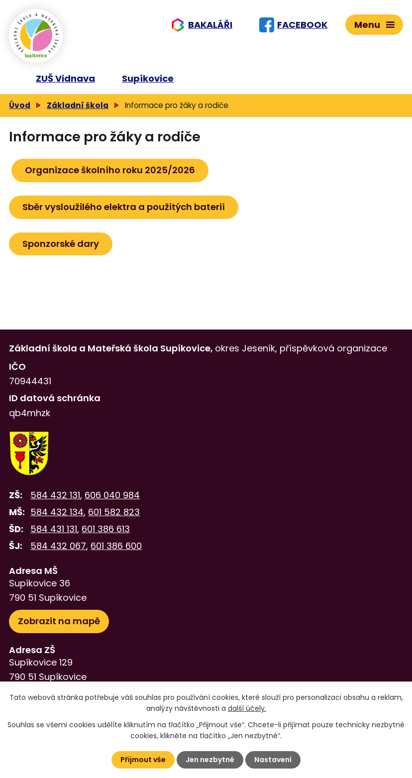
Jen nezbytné (210, 760)
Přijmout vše (143, 760)
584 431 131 (53, 529)
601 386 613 (106, 529)
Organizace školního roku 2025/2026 (110, 170)
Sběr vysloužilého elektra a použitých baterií (123, 207)
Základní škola (77, 105)
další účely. (247, 708)
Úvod (19, 105)
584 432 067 (58, 546)
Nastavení (273, 760)
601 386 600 (116, 546)
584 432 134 (57, 512)
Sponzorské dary (60, 243)
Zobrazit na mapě (59, 621)
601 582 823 (114, 512)
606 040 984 (112, 495)
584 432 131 (55, 495)
